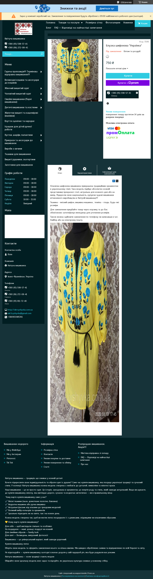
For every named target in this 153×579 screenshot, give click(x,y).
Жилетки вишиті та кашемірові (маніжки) (21, 114)
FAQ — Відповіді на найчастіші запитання (78, 27)
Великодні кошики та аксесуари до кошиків (22, 81)
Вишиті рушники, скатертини (20, 159)
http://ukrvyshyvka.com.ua (20, 309)
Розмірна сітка (94, 22)
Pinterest (11, 458)
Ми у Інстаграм (14, 454)
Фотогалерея (113, 22)
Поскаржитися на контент (73, 576)
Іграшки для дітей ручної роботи (18, 128)
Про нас (84, 464)
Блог (48, 27)
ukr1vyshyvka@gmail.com (19, 313)
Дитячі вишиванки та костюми (21, 107)
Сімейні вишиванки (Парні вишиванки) (18, 100)
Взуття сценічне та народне (20, 121)
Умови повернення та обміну (57, 462)
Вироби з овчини (13, 148)
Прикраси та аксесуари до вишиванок (19, 142)
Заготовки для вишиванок (19, 164)
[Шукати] (41, 54)
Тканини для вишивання (18, 154)
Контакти (48, 454)
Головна (50, 22)
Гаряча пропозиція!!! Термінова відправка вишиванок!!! (21, 73)
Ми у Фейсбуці (14, 450)
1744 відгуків (126, 2)
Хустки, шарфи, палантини (19, 135)
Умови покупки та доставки (57, 458)
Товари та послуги (68, 22)
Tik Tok (10, 462)
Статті (46, 467)
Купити (128, 75)
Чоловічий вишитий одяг (18, 93)
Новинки (128, 22)
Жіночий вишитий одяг (17, 88)
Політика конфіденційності (97, 576)
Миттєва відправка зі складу (95, 453)
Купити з (128, 82)
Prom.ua (91, 573)
